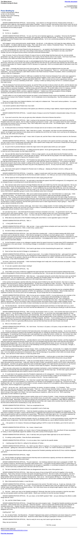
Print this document (71, 1)
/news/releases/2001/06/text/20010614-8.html (14, 530)
